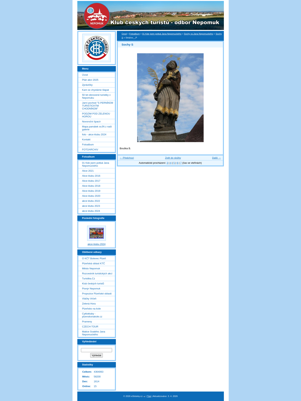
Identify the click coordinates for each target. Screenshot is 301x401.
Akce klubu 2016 (91, 175)
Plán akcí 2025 (90, 79)
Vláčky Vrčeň (89, 298)
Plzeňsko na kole (91, 308)
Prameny (87, 321)
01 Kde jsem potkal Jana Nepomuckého (161, 34)
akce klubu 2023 (91, 205)
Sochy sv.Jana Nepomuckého (198, 34)
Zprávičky (87, 84)
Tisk (149, 396)
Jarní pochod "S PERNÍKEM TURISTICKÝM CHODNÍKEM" (97, 105)
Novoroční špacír (91, 121)
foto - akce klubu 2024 (94, 134)
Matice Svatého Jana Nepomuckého (93, 333)
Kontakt (86, 139)
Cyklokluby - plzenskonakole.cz (92, 315)
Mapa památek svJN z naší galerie (97, 128)
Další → (216, 157)
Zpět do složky (173, 157)
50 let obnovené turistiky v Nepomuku (96, 96)
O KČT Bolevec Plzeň (94, 258)
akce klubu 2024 (91, 210)
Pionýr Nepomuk (91, 288)
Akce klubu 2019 (91, 190)
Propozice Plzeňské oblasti (97, 293)
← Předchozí (127, 157)
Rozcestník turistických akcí (97, 273)
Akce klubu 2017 (91, 180)
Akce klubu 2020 (91, 195)
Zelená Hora (89, 303)
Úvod (124, 34)
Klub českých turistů (93, 283)
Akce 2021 (88, 170)
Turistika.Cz (88, 278)
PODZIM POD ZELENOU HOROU (96, 115)
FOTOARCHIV (90, 149)
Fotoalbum (134, 34)
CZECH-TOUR (90, 326)
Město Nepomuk (91, 268)
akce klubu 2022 (91, 200)
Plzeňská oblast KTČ (93, 263)
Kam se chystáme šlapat (95, 89)
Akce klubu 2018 (91, 185)
